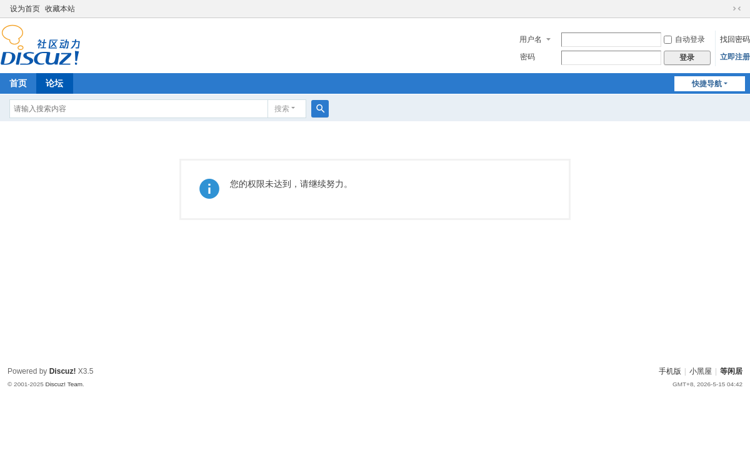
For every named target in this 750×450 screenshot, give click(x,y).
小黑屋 (700, 371)
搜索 (281, 108)
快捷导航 (707, 83)
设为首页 (25, 8)
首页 (18, 83)
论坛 (54, 83)
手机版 (670, 371)
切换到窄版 (736, 8)
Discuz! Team (63, 384)
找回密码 (735, 39)
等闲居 (731, 371)
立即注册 (735, 56)
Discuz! (62, 371)
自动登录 (684, 39)
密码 (527, 56)
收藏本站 (60, 8)
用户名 (530, 39)
